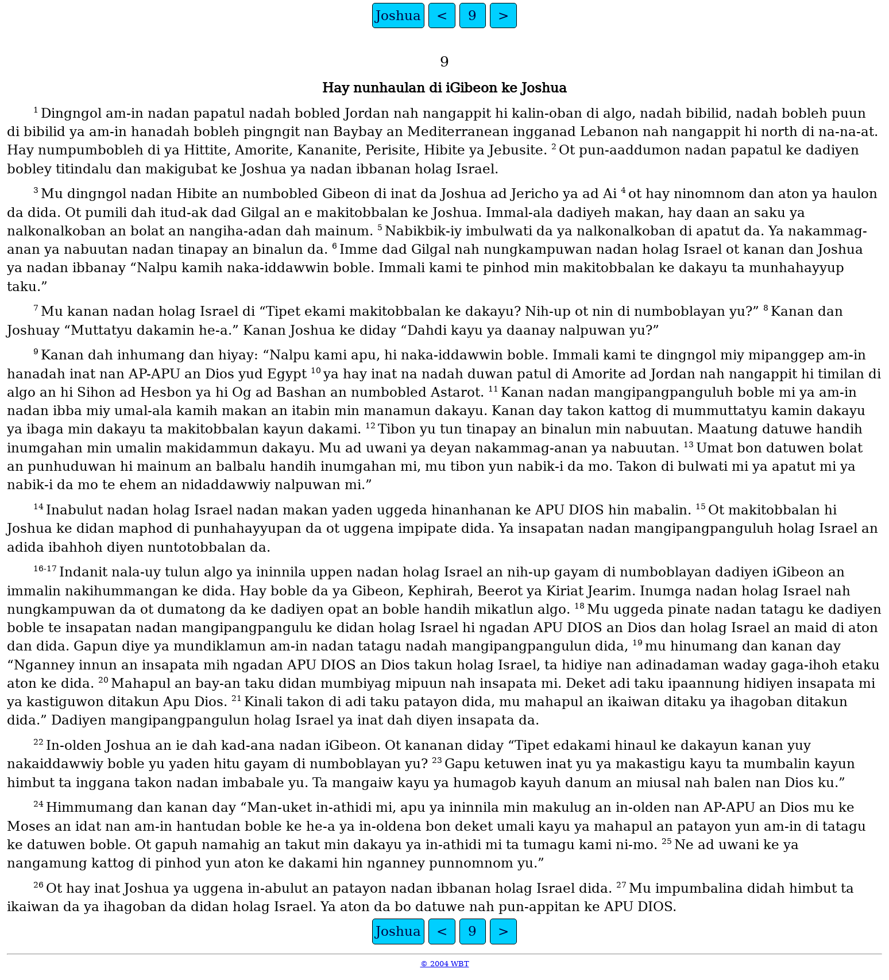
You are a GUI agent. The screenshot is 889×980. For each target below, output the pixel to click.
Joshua (398, 15)
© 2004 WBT (444, 963)
